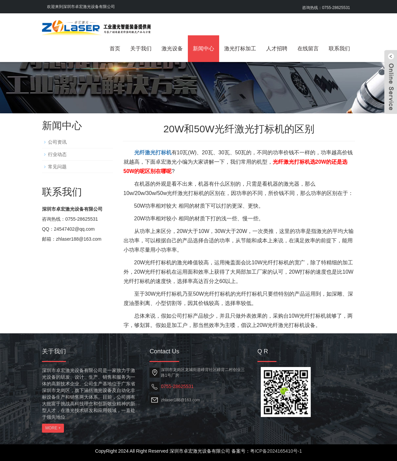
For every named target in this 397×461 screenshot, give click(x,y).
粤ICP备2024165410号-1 (276, 451)
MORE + (53, 428)
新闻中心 (203, 48)
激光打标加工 (240, 48)
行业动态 (57, 154)
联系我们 (339, 48)
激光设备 (172, 48)
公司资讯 (57, 142)
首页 (115, 48)
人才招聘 (276, 48)
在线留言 (308, 48)
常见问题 (57, 166)
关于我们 (141, 48)
